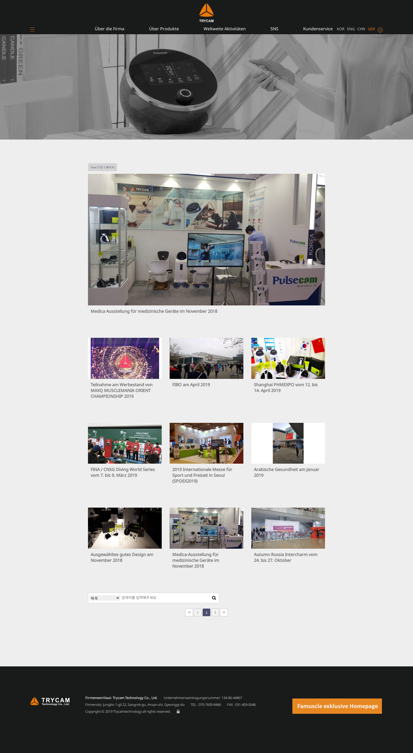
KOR (341, 28)
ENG (351, 28)
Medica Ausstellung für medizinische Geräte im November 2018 (154, 311)
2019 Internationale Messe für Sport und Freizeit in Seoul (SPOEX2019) (202, 475)
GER (371, 28)
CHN (361, 28)
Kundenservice (318, 29)
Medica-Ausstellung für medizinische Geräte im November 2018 (195, 560)
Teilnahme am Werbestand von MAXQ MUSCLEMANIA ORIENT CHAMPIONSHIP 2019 (122, 390)
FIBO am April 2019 (191, 385)
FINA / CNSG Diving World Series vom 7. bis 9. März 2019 (123, 472)
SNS (274, 29)
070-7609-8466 (210, 704)
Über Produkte (164, 29)
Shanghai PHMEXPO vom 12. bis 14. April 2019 (286, 387)
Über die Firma (109, 29)
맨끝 (224, 612)
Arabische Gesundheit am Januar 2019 (286, 472)
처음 (189, 612)
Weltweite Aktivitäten (225, 29)
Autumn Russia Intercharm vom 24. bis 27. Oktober (285, 557)
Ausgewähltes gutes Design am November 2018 (122, 557)
